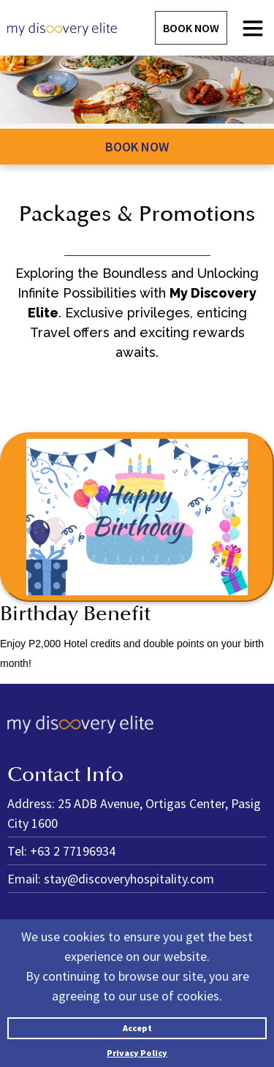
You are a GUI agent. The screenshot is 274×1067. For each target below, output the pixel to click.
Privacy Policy (137, 1052)
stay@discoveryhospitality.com (129, 878)
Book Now (191, 27)
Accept (137, 1027)
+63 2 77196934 (72, 850)
